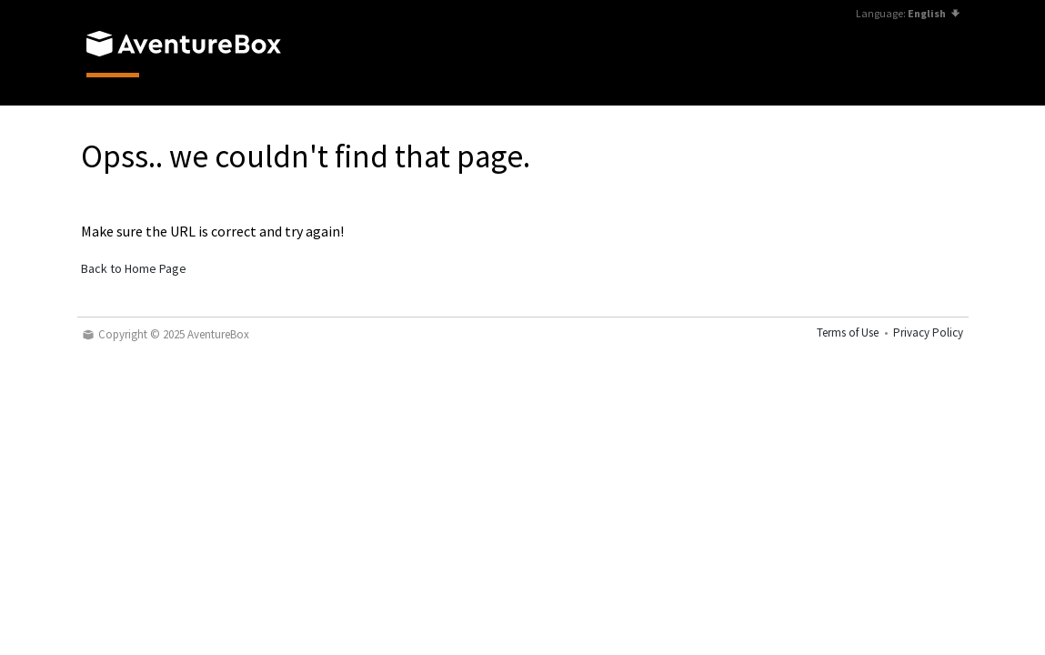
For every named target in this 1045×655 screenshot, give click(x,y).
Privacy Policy (928, 332)
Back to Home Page (133, 268)
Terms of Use (848, 332)
